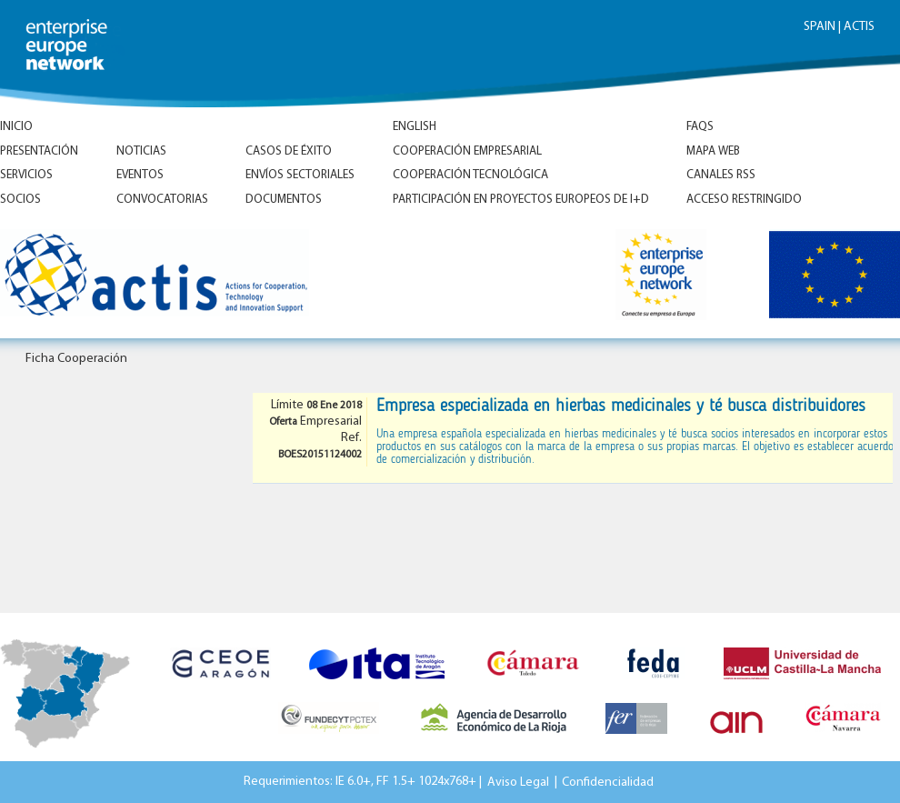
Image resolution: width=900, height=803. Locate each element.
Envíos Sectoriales (300, 175)
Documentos (283, 200)
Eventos (140, 175)
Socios (20, 200)
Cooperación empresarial (467, 151)
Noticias (141, 151)
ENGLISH (414, 127)
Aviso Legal (518, 781)
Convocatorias (162, 200)
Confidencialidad (608, 781)
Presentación (39, 151)
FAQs (700, 127)
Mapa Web (713, 151)
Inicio (16, 127)
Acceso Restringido (744, 200)
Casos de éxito (288, 151)
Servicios (26, 175)
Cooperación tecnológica (470, 175)
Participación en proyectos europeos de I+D (521, 200)
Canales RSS (720, 175)
